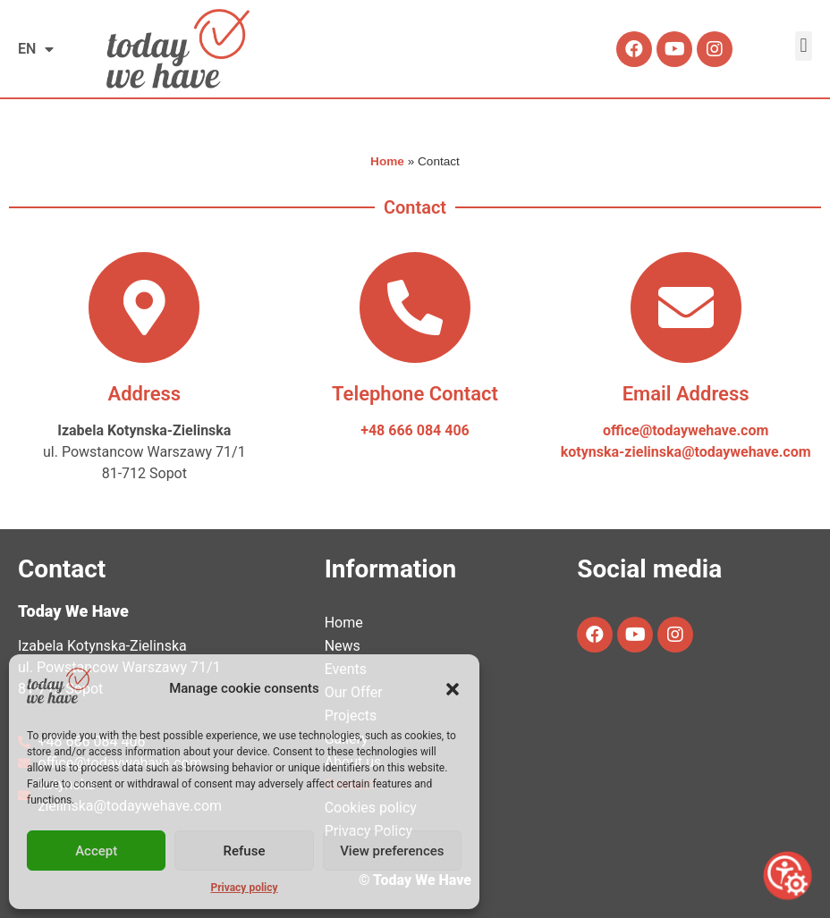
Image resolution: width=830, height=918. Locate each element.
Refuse (245, 851)
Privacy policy (243, 887)
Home (387, 161)
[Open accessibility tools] (787, 875)
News (342, 645)
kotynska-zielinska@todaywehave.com (686, 451)
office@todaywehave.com (685, 430)
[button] (453, 689)
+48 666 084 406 (415, 430)
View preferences (392, 851)
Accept (96, 851)
